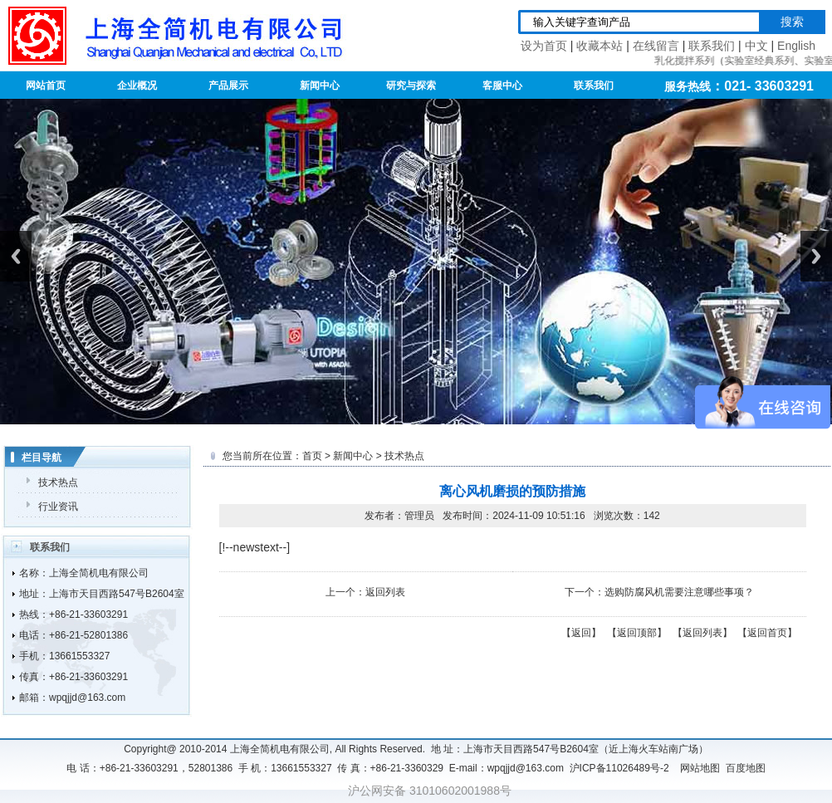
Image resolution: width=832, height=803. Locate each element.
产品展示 (228, 85)
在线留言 (656, 45)
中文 (756, 45)
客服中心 (502, 85)
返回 (581, 633)
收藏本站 (599, 45)
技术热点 (58, 482)
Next (816, 256)
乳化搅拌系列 (687, 60)
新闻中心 (320, 85)
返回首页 (767, 633)
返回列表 (385, 592)
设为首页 (544, 45)
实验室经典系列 (761, 60)
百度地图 (746, 768)
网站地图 (700, 768)
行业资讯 (58, 506)
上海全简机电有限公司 (99, 573)
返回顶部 (637, 633)
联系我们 (711, 45)
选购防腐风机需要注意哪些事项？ (679, 592)
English (796, 45)
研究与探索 (411, 85)
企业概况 (137, 85)
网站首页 (46, 85)
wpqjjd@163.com (87, 697)
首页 (312, 456)
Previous (16, 256)
